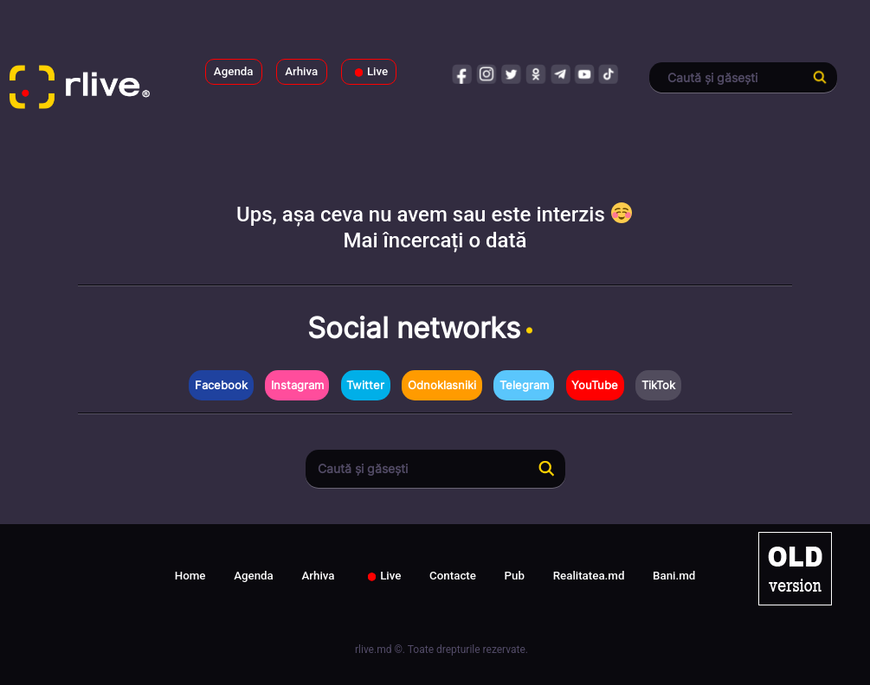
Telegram (524, 385)
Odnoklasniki (442, 385)
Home (190, 575)
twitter (511, 73)
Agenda (234, 71)
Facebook (221, 385)
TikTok (658, 385)
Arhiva (301, 71)
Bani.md (674, 575)
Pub (515, 575)
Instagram (297, 385)
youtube (585, 73)
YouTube (594, 385)
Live (369, 71)
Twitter (365, 385)
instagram (487, 73)
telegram (559, 73)
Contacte (452, 575)
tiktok (609, 73)
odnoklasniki (535, 73)
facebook (463, 73)
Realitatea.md (589, 575)
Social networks (422, 327)
